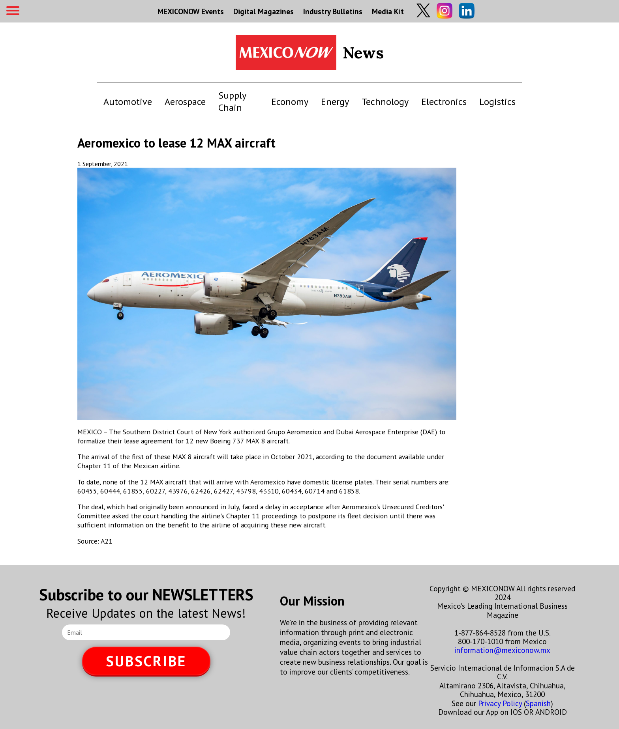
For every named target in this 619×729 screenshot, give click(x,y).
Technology (385, 101)
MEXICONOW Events (191, 11)
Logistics (497, 101)
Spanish (538, 703)
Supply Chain (232, 101)
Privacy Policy (500, 703)
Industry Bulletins (332, 11)
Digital (263, 11)
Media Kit (388, 11)
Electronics (444, 101)
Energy (335, 101)
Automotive (127, 101)
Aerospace (185, 101)
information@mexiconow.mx (502, 650)
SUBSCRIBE (146, 661)
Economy (289, 101)
